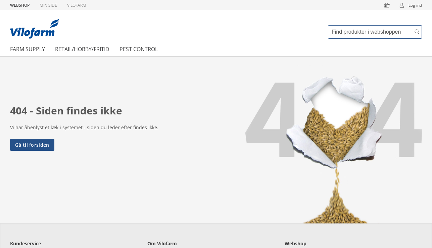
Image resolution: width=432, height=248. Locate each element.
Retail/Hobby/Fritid (82, 49)
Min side (48, 5)
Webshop (20, 5)
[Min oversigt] (34, 28)
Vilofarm (76, 5)
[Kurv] (387, 5)
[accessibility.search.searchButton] (417, 32)
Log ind (408, 5)
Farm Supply (27, 49)
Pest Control (138, 49)
